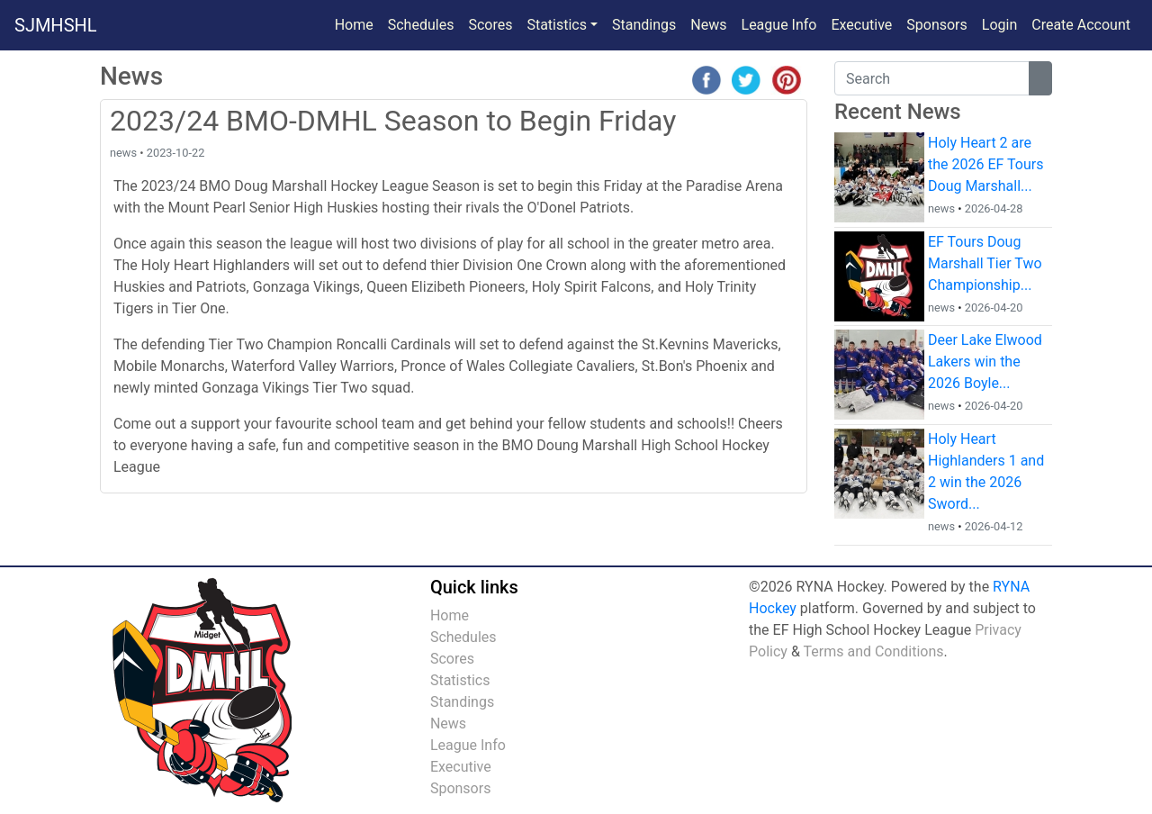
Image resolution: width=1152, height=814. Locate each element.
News (712, 23)
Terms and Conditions (873, 651)
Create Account (1080, 24)
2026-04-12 (994, 526)
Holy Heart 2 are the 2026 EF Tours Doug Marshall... (985, 164)
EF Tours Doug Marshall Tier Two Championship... (985, 263)
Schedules (421, 24)
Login (999, 24)
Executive (861, 24)
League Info (779, 24)
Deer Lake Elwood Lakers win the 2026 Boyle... (985, 361)
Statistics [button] (556, 24)
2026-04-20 (994, 307)
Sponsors (937, 24)
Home (354, 24)
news (123, 152)
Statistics (460, 680)
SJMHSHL (55, 25)
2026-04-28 (994, 208)
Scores (493, 23)
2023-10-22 (176, 152)
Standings (644, 24)
